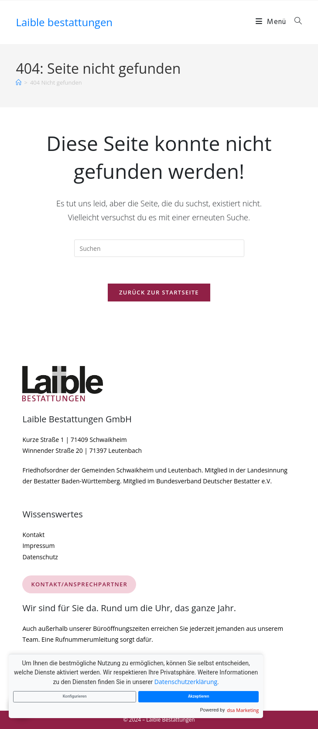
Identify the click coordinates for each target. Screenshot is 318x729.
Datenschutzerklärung (185, 682)
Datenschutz (40, 557)
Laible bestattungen (64, 22)
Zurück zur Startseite (159, 292)
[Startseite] (18, 82)
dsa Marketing (243, 710)
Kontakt (33, 534)
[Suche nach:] (295, 22)
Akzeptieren (198, 696)
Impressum (38, 545)
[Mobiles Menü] (272, 22)
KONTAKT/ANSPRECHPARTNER (79, 584)
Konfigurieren (75, 696)
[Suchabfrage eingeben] (159, 248)
